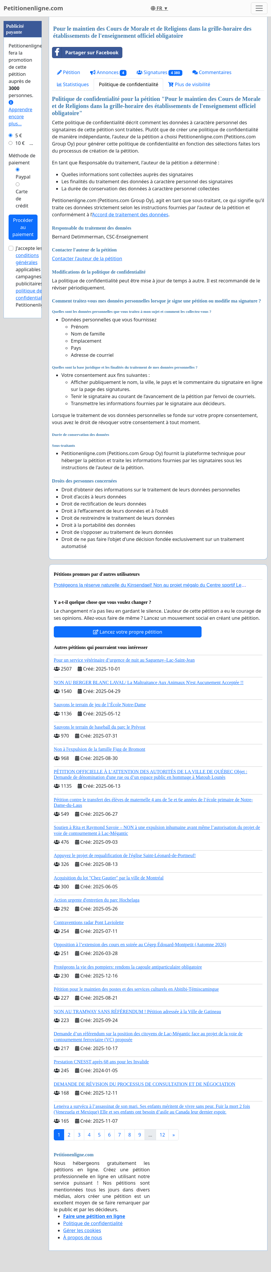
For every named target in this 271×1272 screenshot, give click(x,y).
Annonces (108, 72)
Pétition (68, 72)
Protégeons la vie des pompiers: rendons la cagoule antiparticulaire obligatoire (128, 966)
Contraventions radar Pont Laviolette (89, 922)
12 (162, 1135)
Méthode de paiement (22, 336)
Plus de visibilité (189, 84)
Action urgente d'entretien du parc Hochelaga (96, 900)
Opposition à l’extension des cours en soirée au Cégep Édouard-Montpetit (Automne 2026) (140, 944)
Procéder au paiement (23, 404)
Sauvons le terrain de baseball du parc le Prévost (99, 727)
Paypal (23, 354)
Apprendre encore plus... (20, 290)
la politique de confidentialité (34, 467)
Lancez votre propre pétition (127, 632)
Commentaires (212, 72)
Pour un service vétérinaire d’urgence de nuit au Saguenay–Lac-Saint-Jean (124, 660)
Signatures (159, 72)
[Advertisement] (23, 105)
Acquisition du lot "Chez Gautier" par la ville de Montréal (109, 877)
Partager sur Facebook (85, 52)
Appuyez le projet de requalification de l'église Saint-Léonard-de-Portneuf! (125, 855)
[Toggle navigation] (259, 8)
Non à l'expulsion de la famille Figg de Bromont (99, 749)
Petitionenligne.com (33, 8)
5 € (18, 312)
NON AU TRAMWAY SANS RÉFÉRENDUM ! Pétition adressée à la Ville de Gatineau (137, 1011)
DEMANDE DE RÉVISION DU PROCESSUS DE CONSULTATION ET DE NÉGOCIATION (144, 1084)
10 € (20, 320)
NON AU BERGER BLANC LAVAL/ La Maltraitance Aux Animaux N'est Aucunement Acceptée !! (149, 682)
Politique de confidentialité (128, 84)
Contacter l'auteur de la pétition (87, 258)
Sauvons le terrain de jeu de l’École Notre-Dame (100, 704)
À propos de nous (82, 1237)
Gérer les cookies (82, 1230)
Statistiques (73, 84)
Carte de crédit (22, 375)
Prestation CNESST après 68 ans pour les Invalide (101, 1061)
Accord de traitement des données (130, 214)
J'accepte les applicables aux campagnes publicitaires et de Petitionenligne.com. (38, 453)
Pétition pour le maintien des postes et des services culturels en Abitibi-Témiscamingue (136, 989)
